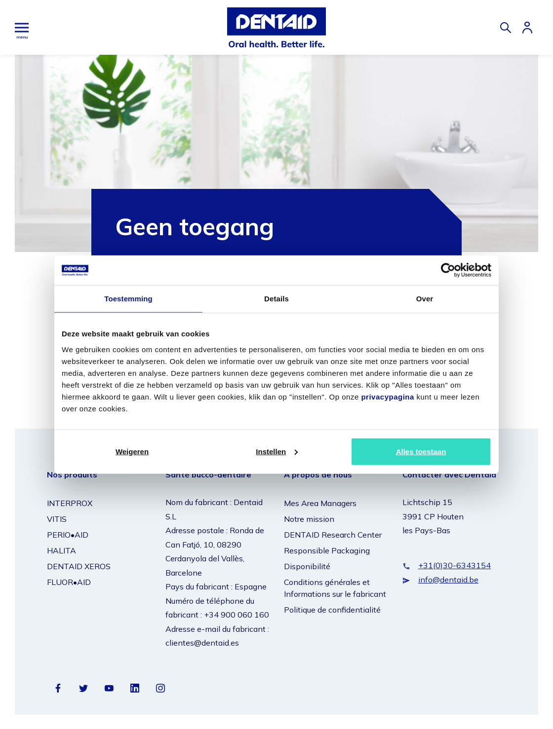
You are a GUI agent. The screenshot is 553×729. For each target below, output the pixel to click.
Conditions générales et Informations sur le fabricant (335, 587)
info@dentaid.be (448, 578)
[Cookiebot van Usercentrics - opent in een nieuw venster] (448, 270)
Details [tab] (276, 298)
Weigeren (132, 451)
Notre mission (309, 518)
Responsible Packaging (327, 550)
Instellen (277, 451)
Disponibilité (307, 566)
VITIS (57, 518)
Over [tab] (425, 298)
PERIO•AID (67, 534)
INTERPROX (69, 503)
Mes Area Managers (320, 503)
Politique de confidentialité (332, 609)
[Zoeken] (505, 27)
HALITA (61, 550)
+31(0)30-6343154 (454, 565)
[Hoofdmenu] (22, 27)
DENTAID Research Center (333, 534)
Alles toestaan (421, 451)
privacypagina (387, 396)
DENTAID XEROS (79, 566)
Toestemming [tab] (128, 298)
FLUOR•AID (69, 581)
